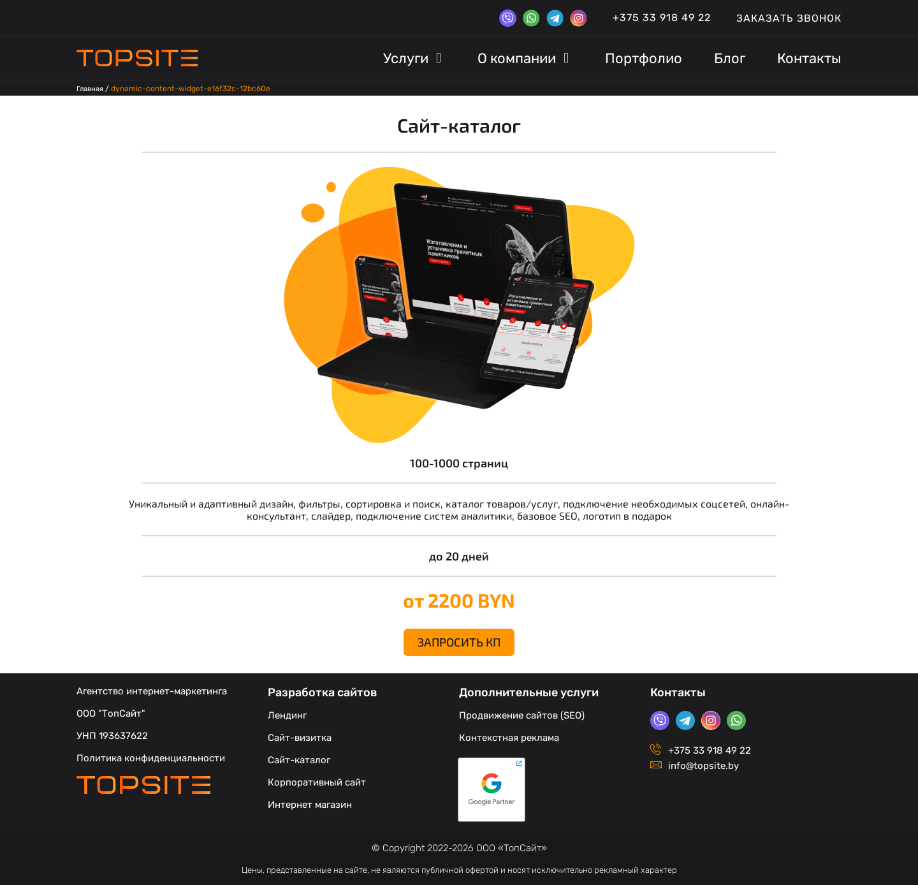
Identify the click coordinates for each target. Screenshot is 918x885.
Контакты (678, 690)
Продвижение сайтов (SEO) (522, 713)
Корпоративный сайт (317, 780)
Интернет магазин (310, 802)
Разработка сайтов (322, 690)
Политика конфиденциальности (150, 755)
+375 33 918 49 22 (662, 17)
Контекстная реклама (509, 735)
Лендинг (287, 713)
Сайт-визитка (300, 735)
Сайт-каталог (299, 757)
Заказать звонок (788, 18)
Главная (91, 88)
